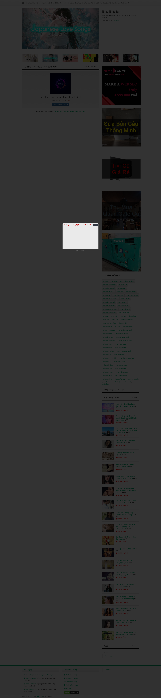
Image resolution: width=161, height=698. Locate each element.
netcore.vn (82, 250)
